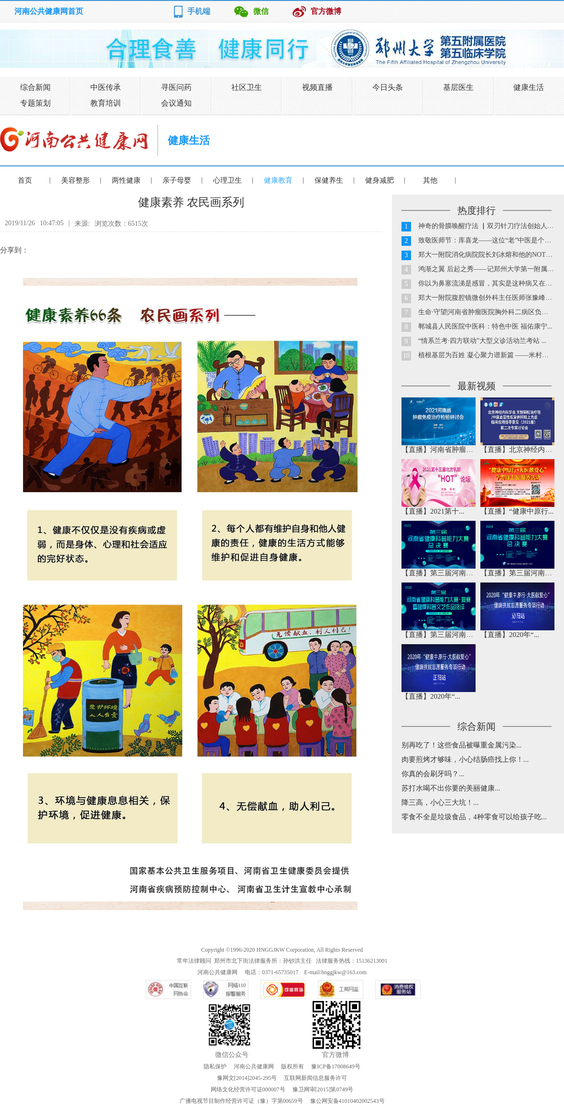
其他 (430, 180)
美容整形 (75, 180)
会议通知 (176, 103)
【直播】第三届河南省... (439, 573)
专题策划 (35, 103)
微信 (261, 11)
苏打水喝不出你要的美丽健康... (450, 788)
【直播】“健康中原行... (516, 511)
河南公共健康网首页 (48, 11)
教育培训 (105, 103)
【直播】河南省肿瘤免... (439, 449)
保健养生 (329, 180)
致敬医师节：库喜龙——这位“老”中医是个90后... (490, 240)
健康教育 (278, 180)
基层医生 (458, 87)
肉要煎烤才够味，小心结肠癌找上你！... (465, 759)
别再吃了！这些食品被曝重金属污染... (461, 745)
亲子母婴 (177, 180)
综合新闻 (35, 87)
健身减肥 (379, 180)
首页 (25, 180)
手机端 (198, 11)
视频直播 (317, 87)
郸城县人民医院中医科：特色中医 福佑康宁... (485, 326)
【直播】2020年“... (509, 634)
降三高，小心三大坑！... (439, 802)
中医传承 (105, 87)
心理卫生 (227, 180)
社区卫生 (246, 87)
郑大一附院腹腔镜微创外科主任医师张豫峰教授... (491, 297)
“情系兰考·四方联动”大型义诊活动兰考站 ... (482, 340)
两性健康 (126, 180)
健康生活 (528, 87)
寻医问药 (176, 87)
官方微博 (326, 11)
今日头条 (387, 87)
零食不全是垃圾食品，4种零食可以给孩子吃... (474, 817)
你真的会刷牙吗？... (432, 774)
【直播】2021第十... (432, 511)
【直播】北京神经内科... (518, 449)
